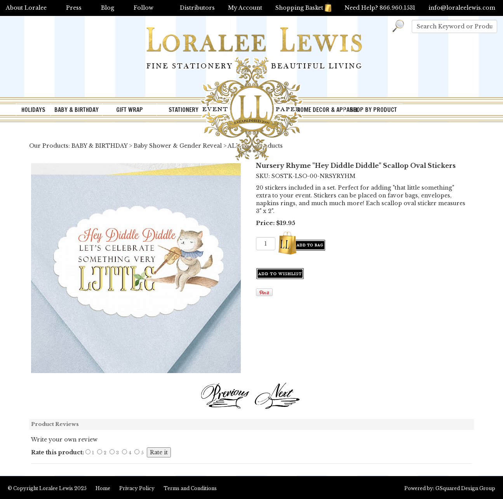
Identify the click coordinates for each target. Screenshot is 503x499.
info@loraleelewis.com (461, 7)
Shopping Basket (303, 7)
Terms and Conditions (190, 488)
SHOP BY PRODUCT (373, 110)
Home (103, 488)
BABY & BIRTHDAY (76, 110)
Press (74, 7)
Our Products (48, 145)
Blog (107, 7)
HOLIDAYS (33, 110)
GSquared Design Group (465, 488)
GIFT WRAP (129, 110)
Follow (143, 7)
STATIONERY (183, 110)
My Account (245, 7)
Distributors (197, 7)
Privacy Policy (137, 488)
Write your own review (64, 439)
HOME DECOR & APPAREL (320, 110)
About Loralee (26, 7)
